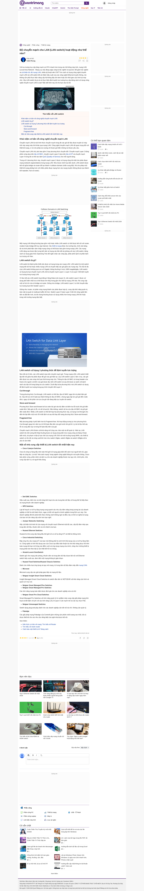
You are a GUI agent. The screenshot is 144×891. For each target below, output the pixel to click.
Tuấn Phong (30, 61)
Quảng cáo (59, 881)
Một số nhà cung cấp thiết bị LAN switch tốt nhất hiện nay (41, 134)
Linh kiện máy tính (28, 820)
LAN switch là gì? (27, 121)
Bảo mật (35, 881)
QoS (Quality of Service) (51, 157)
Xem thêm (54, 873)
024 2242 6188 (34, 886)
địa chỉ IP (69, 154)
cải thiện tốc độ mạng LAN (31, 72)
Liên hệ (54, 881)
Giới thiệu (22, 881)
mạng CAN (83, 565)
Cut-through (28, 126)
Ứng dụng (48, 881)
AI (30, 8)
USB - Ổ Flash (74, 812)
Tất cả (24, 8)
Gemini (62, 8)
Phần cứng (35, 45)
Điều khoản (29, 881)
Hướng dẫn (41, 881)
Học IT (93, 8)
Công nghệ (84, 8)
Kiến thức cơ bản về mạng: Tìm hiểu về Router (39, 624)
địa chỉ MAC (38, 154)
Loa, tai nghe (50, 820)
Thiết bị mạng (45, 45)
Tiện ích (100, 8)
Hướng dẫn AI (38, 8)
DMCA (71, 881)
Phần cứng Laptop (28, 816)
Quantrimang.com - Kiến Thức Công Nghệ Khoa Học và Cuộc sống (32, 3)
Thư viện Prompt (73, 8)
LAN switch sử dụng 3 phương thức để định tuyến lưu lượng (42, 124)
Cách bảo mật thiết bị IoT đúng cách (35, 629)
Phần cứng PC (27, 812)
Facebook (66, 881)
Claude (47, 8)
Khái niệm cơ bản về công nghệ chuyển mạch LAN (39, 118)
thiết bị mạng (56, 246)
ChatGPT (55, 8)
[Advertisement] (72, 28)
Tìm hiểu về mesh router (31, 627)
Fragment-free (29, 131)
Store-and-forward (30, 129)
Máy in (48, 816)
